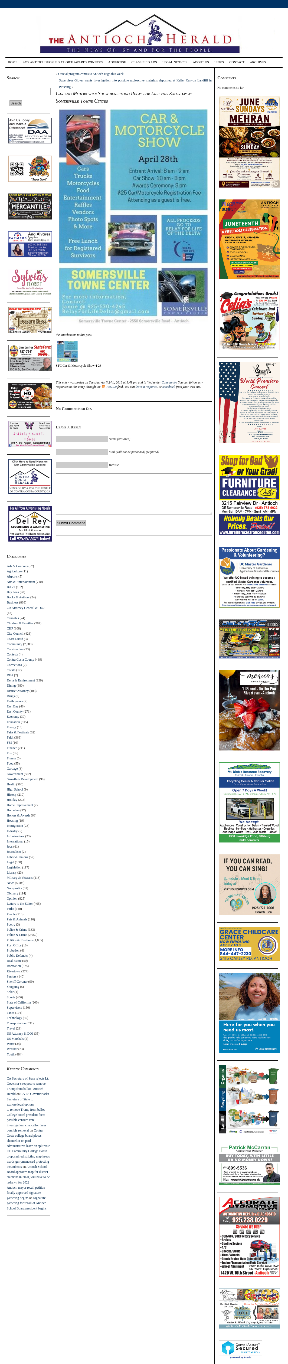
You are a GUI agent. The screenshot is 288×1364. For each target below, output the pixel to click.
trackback (168, 387)
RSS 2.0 (109, 387)
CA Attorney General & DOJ (25, 608)
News (10, 883)
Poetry (11, 924)
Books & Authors (18, 597)
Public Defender (17, 956)
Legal (10, 862)
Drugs (11, 696)
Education (13, 722)
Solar (10, 992)
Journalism (14, 852)
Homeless (13, 810)
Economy (13, 717)
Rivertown (14, 971)
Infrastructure (15, 836)
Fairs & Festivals (18, 732)
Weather (12, 1049)
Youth (11, 1054)
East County (15, 711)
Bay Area (13, 592)
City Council (15, 633)
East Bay (12, 706)
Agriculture (14, 571)
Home (12, 62)
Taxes (10, 1013)
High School (15, 789)
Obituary (12, 893)
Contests (12, 654)
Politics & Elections (20, 940)
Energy (11, 727)
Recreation (14, 966)
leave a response (146, 387)
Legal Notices (175, 62)
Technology (14, 1018)
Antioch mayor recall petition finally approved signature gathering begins (26, 1193)
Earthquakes (15, 701)
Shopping (13, 987)
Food (10, 763)
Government (15, 774)
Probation (13, 950)
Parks (10, 909)
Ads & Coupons (17, 566)
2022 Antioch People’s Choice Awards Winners (63, 62)
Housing (12, 820)
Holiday (12, 800)
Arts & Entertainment (21, 582)
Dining (11, 685)
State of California (19, 1002)
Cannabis (13, 618)
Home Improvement (20, 805)
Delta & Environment (21, 680)
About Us (201, 62)
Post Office (14, 945)
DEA (10, 675)
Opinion (12, 898)
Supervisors (14, 1007)
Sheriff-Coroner (17, 981)
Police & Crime (17, 930)
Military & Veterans (20, 878)
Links (219, 62)
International (15, 841)
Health (11, 784)
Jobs (9, 846)
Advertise (117, 62)
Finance (12, 748)
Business (12, 602)
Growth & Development (22, 779)
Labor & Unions (17, 857)
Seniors (12, 976)
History (12, 794)
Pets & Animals (17, 919)
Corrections (14, 665)
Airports (12, 576)
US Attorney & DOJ (20, 1033)
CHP (10, 628)
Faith (10, 737)
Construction (15, 649)
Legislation (14, 867)
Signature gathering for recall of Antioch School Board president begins (27, 1203)
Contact (236, 62)
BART (11, 587)
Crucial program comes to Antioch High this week (91, 74)
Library (12, 872)
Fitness (11, 758)
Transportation (16, 1023)
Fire (9, 753)
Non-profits (14, 888)
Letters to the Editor (20, 904)
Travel (11, 1028)
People (11, 914)
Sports (11, 997)
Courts (11, 670)
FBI (9, 743)
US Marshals (15, 1039)
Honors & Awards (18, 815)
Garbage (12, 768)
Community (14, 644)
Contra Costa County (20, 659)
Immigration (15, 826)
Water (10, 1044)
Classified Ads (144, 62)
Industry (12, 831)
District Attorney (18, 691)
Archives (258, 62)
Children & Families (20, 623)
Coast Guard (15, 639)
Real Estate (14, 961)
